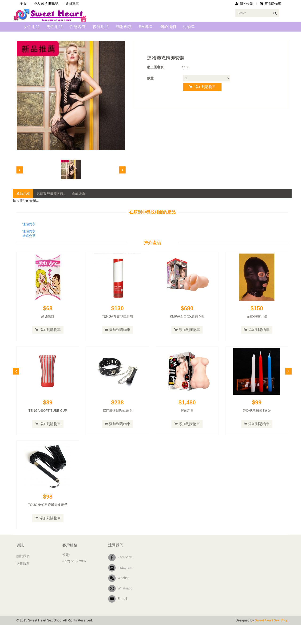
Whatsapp (120, 588)
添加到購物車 (202, 87)
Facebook (120, 557)
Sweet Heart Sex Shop (271, 620)
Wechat (118, 578)
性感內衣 (78, 26)
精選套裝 (29, 236)
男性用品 (55, 26)
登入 (37, 3)
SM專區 (146, 26)
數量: (151, 78)
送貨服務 (23, 563)
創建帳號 (52, 3)
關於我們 (168, 26)
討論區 (189, 26)
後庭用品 (101, 26)
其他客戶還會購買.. (51, 193)
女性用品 (32, 26)
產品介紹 (23, 193)
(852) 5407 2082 (74, 561)
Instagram (120, 568)
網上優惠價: (156, 67)
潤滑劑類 (124, 26)
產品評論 (78, 193)
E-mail (117, 599)
